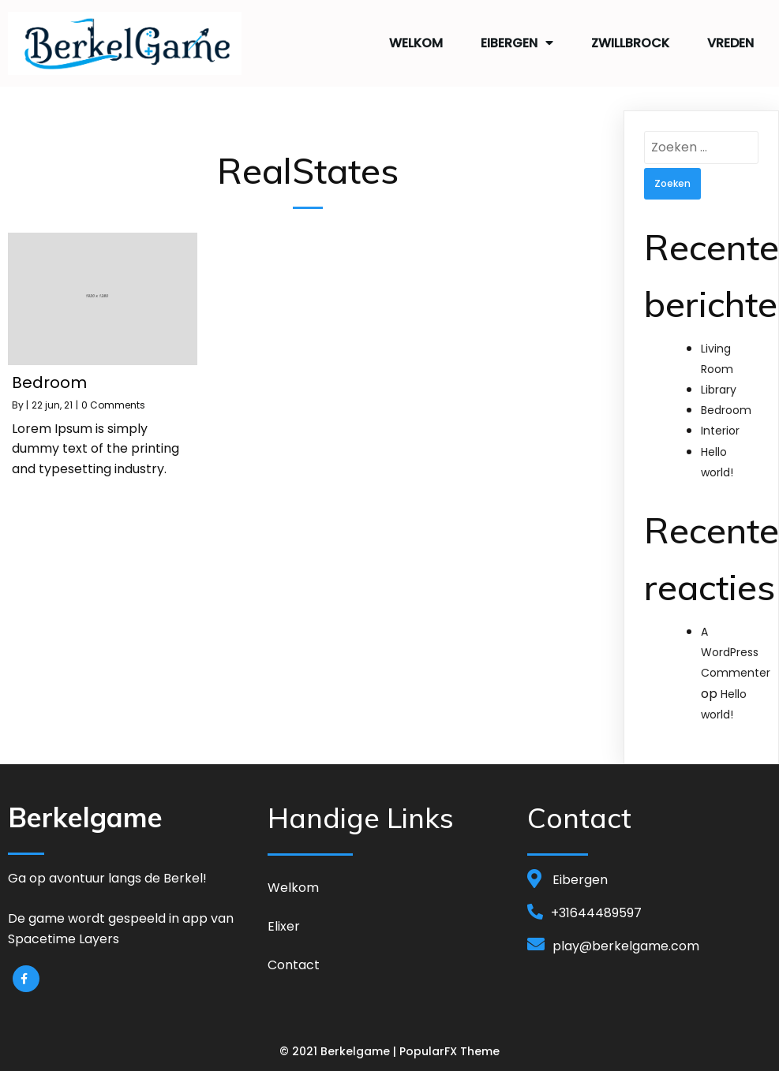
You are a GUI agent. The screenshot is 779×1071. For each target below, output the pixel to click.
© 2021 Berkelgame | (339, 1048)
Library (718, 386)
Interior (720, 427)
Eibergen (517, 41)
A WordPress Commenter (735, 648)
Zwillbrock (630, 41)
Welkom (416, 41)
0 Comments (113, 401)
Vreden (730, 41)
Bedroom (726, 406)
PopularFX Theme (449, 1048)
